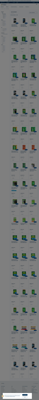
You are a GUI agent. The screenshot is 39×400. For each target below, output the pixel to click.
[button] (3, 396)
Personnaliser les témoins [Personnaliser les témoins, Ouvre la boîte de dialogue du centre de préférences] (25, 397)
